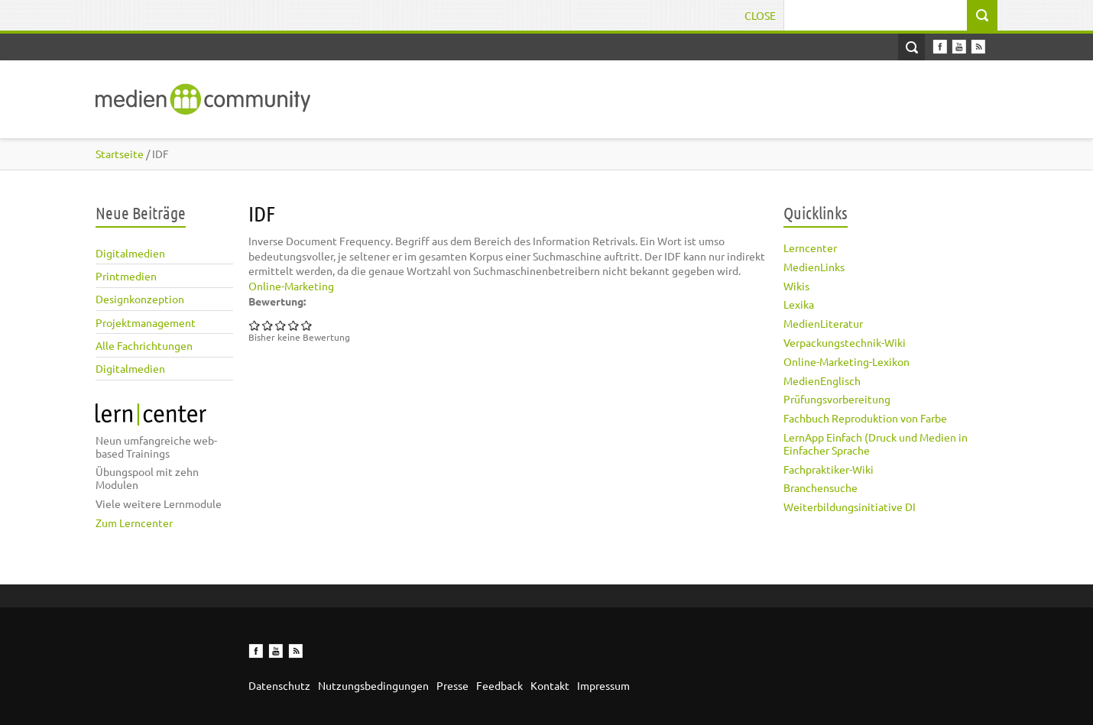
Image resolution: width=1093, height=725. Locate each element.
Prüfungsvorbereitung (836, 399)
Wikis (796, 286)
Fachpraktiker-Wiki (828, 469)
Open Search (911, 47)
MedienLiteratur (823, 323)
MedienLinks (814, 266)
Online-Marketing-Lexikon (846, 361)
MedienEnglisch (822, 380)
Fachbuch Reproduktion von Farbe (865, 418)
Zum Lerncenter (134, 522)
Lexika (798, 304)
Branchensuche (820, 487)
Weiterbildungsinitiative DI (849, 506)
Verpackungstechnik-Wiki (844, 342)
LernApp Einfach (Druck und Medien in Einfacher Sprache (875, 443)
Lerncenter (810, 247)
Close (760, 15)
